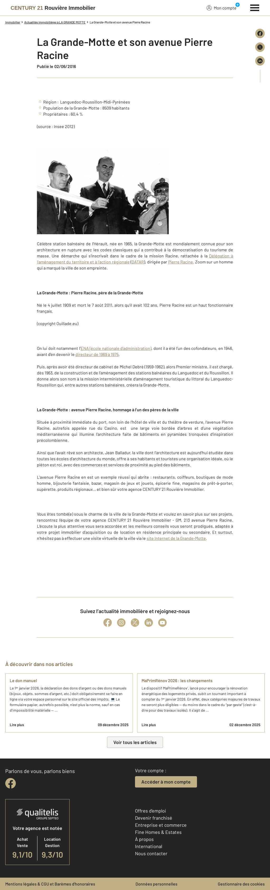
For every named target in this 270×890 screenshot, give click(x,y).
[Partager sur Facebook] (260, 33)
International (148, 846)
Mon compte (221, 8)
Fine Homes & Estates (158, 832)
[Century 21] (53, 8)
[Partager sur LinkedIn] (260, 61)
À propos (144, 839)
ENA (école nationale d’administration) (116, 348)
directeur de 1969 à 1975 (97, 354)
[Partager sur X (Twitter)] (260, 47)
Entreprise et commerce (161, 825)
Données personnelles (156, 883)
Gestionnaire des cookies (241, 883)
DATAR (138, 261)
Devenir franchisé (153, 818)
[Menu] (254, 7)
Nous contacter (151, 853)
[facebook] (10, 783)
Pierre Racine (180, 261)
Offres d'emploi (150, 811)
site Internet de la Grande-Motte (176, 538)
